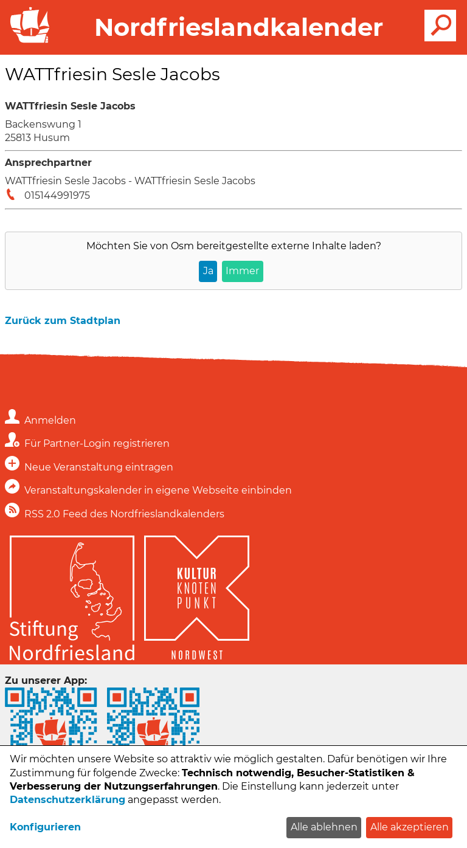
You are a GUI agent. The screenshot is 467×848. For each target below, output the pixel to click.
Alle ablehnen (324, 827)
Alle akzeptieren (409, 827)
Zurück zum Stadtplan (62, 320)
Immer (242, 271)
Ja (208, 271)
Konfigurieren (45, 827)
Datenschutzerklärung (67, 799)
